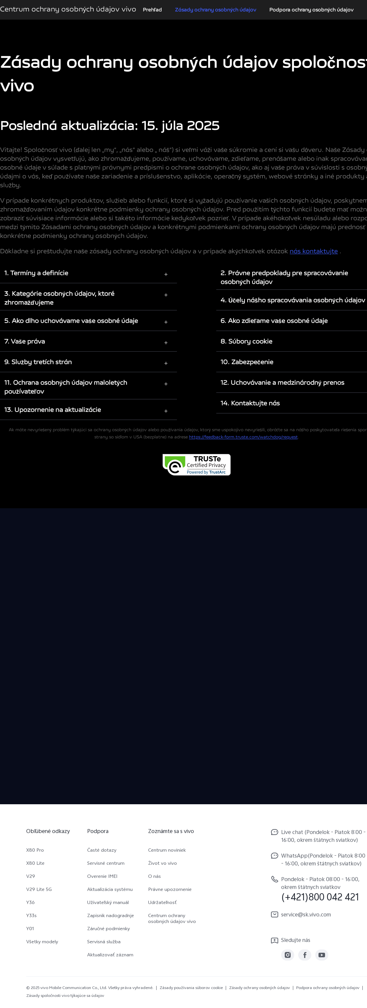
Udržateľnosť (162, 903)
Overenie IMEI (102, 877)
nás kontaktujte (314, 251)
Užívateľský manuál (108, 903)
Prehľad (152, 10)
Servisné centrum (106, 864)
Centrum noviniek (167, 851)
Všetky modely (42, 943)
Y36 (30, 903)
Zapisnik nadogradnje (110, 916)
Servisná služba (104, 943)
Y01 (30, 929)
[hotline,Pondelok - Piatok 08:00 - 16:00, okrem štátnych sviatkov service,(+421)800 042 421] (318, 889)
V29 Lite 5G (39, 890)
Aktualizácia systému (110, 890)
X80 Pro (35, 851)
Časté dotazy (101, 851)
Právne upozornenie (170, 890)
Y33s (31, 916)
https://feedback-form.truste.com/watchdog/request (243, 437)
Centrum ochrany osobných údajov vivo (172, 919)
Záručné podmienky (108, 929)
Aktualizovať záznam (110, 956)
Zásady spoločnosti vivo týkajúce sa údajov (65, 996)
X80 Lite (35, 864)
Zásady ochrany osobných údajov (215, 10)
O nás (154, 877)
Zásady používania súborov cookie (191, 988)
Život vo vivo (162, 864)
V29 (30, 877)
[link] (287, 955)
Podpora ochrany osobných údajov (311, 10)
